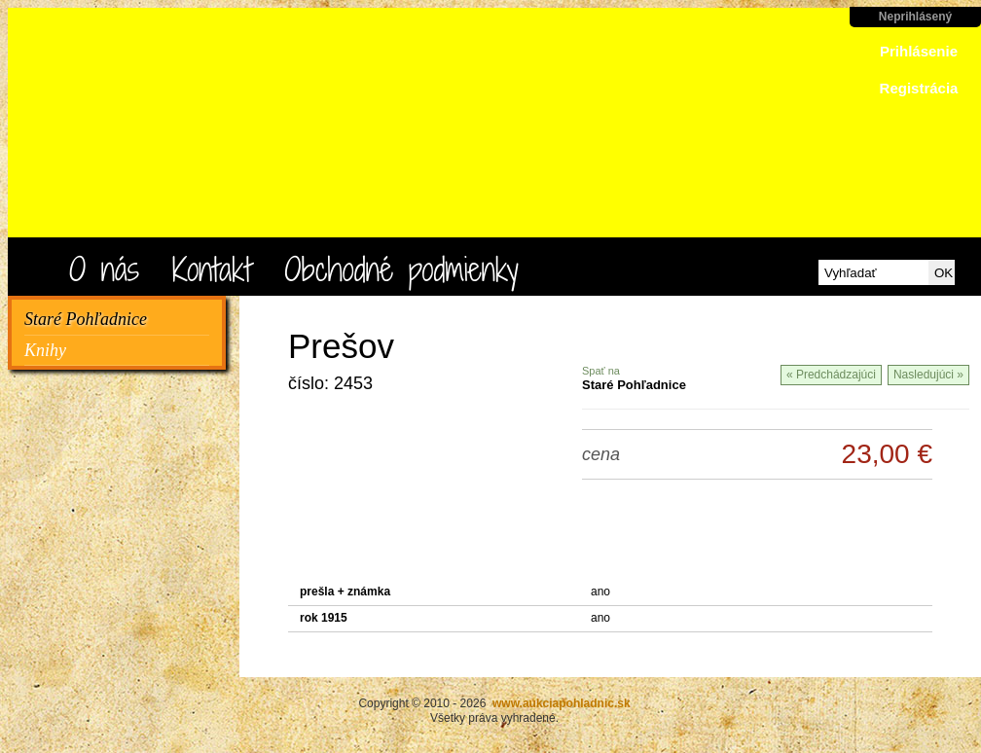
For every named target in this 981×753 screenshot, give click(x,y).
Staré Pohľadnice (85, 319)
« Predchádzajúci (831, 374)
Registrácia (919, 88)
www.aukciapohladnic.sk (213, 132)
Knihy (45, 350)
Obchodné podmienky (401, 269)
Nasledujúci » (928, 374)
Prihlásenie (919, 51)
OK (943, 273)
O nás (104, 269)
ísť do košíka (897, 177)
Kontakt (211, 269)
